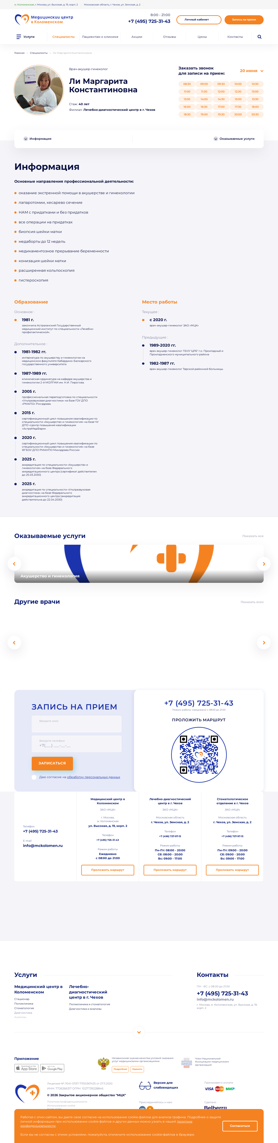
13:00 (255, 91)
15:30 (255, 99)
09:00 (204, 84)
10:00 (238, 84)
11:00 (187, 91)
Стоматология (24, 1009)
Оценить (137, 1070)
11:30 (204, 91)
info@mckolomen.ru (43, 846)
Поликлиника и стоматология (89, 1005)
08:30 (187, 84)
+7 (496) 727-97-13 (170, 837)
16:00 (187, 106)
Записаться (54, 763)
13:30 (187, 99)
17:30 (238, 106)
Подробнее (120, 1070)
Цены (202, 37)
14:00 (204, 99)
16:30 (204, 106)
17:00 (221, 106)
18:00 (255, 106)
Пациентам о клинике (100, 37)
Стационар (21, 1000)
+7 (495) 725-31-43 (199, 704)
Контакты (235, 37)
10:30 (255, 84)
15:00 (238, 99)
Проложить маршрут (199, 721)
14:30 (221, 99)
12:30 (238, 91)
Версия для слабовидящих (166, 1086)
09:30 (221, 84)
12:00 (221, 91)
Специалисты (63, 37)
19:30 (221, 114)
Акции (136, 37)
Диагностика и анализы (85, 1010)
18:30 (187, 114)
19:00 (204, 114)
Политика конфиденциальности (67, 1102)
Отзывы (169, 37)
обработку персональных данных (93, 777)
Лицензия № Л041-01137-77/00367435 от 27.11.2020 (80, 1084)
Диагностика (23, 1013)
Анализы (20, 1018)
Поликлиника (23, 1004)
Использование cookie (61, 1106)
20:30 (255, 114)
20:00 (238, 114)
